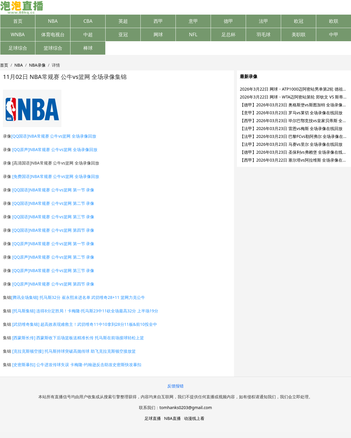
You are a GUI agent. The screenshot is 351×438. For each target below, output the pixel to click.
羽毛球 (264, 34)
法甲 (263, 21)
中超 (88, 34)
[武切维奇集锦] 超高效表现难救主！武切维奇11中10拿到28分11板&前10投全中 (84, 324)
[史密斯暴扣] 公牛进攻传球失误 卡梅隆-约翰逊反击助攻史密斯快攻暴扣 (76, 364)
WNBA (18, 34)
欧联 (333, 21)
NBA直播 (172, 418)
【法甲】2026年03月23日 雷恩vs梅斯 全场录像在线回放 (291, 128)
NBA (53, 21)
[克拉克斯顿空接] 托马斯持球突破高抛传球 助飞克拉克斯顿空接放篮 (74, 351)
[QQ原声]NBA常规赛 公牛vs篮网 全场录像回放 (54, 149)
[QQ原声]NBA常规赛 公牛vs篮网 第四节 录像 (53, 284)
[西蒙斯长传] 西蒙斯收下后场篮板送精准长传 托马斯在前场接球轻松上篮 (78, 337)
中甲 (333, 34)
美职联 (299, 34)
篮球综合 (53, 48)
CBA (87, 21)
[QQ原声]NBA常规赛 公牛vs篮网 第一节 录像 (53, 243)
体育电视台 (53, 34)
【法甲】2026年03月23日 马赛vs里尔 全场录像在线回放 (291, 144)
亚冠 (123, 34)
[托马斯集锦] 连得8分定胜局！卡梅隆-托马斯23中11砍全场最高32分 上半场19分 (85, 311)
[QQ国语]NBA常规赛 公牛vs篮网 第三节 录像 (53, 216)
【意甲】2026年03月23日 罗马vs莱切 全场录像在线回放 (291, 112)
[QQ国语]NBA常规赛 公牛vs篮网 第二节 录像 (53, 203)
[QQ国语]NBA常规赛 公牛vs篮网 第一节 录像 (53, 190)
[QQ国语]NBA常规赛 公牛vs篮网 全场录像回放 (53, 136)
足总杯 (228, 34)
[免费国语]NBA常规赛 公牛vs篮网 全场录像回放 (55, 176)
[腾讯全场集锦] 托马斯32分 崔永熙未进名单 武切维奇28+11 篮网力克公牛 (78, 297)
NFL (193, 34)
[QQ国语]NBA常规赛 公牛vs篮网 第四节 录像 (53, 230)
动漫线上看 (194, 418)
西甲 (158, 21)
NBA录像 (37, 65)
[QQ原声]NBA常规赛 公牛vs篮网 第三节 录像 (53, 270)
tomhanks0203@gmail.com (185, 407)
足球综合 (17, 48)
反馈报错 (175, 386)
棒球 (88, 48)
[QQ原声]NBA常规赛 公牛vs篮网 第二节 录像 (53, 257)
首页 (18, 21)
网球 (158, 34)
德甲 (228, 21)
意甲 (193, 21)
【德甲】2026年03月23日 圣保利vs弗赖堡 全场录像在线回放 (295, 152)
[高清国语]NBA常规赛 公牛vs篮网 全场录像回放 (55, 163)
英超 (123, 21)
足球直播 (152, 418)
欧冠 (298, 21)
